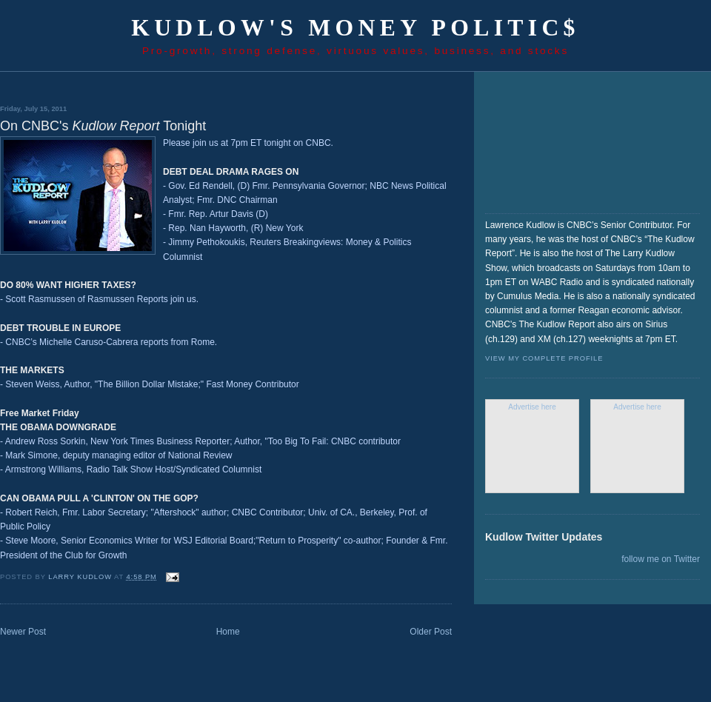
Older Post (431, 631)
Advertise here (531, 407)
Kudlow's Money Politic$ (355, 28)
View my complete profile (544, 358)
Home (228, 631)
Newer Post (23, 631)
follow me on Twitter (660, 559)
